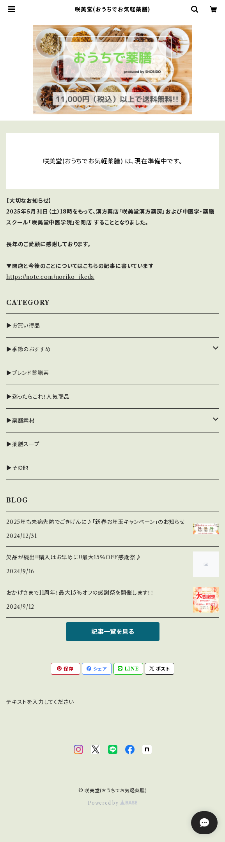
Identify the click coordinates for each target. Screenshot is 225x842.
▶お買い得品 (23, 325)
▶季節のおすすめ (28, 349)
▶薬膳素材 (20, 420)
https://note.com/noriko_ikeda (50, 276)
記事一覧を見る (112, 631)
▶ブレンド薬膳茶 (27, 372)
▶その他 (17, 467)
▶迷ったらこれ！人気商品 (38, 396)
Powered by (112, 803)
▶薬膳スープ (23, 444)
